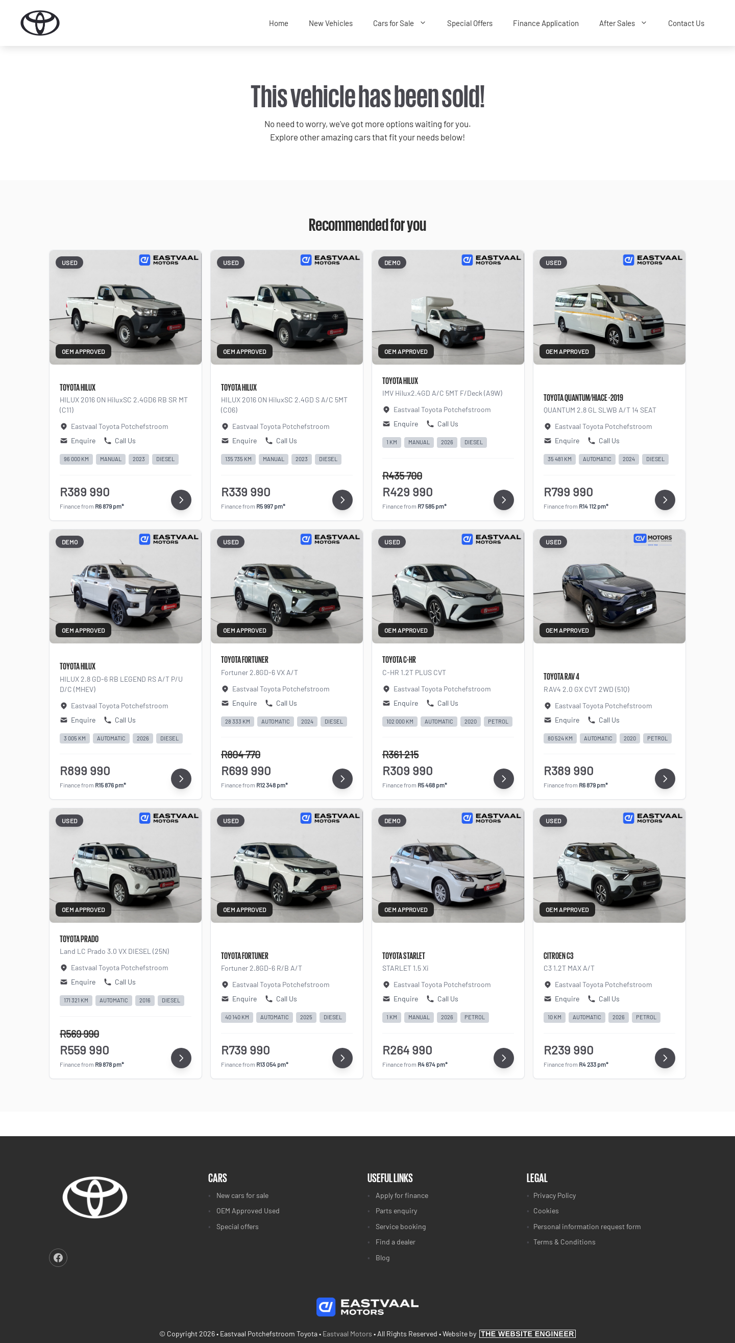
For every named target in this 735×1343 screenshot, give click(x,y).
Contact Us (686, 23)
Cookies (546, 1210)
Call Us (120, 440)
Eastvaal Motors (347, 1333)
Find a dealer (395, 1241)
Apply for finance (402, 1195)
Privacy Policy (554, 1195)
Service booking (401, 1226)
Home (278, 23)
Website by (509, 1333)
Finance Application (546, 23)
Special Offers (470, 23)
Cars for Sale (405, 23)
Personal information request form (587, 1226)
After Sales (628, 23)
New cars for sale (242, 1195)
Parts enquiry (396, 1210)
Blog (382, 1257)
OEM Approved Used (248, 1210)
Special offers (237, 1226)
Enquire (77, 440)
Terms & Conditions (564, 1241)
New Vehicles (331, 23)
